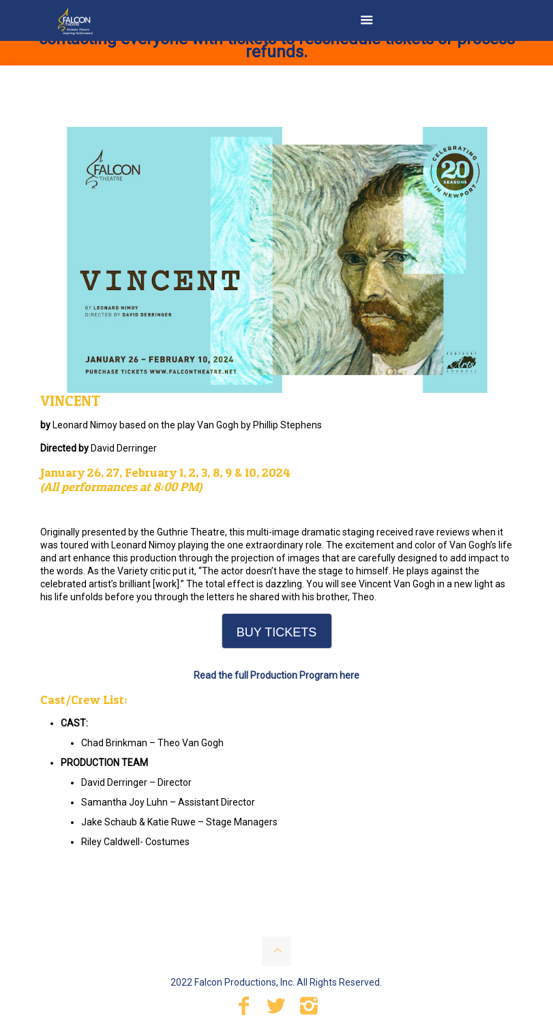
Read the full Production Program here (276, 675)
